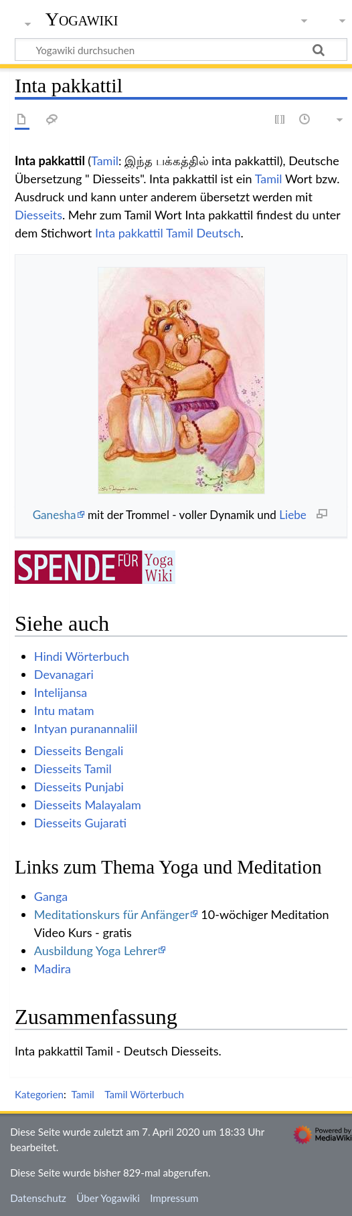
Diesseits (38, 214)
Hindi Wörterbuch (81, 656)
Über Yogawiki (108, 1198)
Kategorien (39, 1094)
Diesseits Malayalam (87, 804)
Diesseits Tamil (73, 768)
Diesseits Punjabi (79, 786)
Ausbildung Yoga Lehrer (96, 950)
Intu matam (64, 710)
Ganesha (54, 515)
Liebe (292, 515)
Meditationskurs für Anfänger (111, 914)
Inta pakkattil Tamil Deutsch (168, 232)
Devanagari (64, 674)
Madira (52, 968)
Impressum (174, 1198)
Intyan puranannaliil (86, 728)
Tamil (104, 160)
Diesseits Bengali (79, 750)
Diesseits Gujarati (80, 822)
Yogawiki (82, 19)
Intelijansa (60, 692)
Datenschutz (38, 1198)
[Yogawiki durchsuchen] (181, 49)
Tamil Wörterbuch (144, 1094)
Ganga (51, 896)
